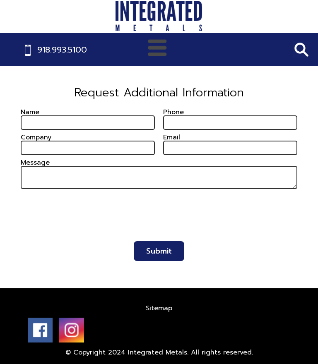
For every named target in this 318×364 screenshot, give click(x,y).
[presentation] (159, 219)
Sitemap (159, 308)
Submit (159, 251)
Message (35, 162)
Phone (173, 112)
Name (30, 112)
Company (36, 137)
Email (171, 137)
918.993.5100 (62, 50)
